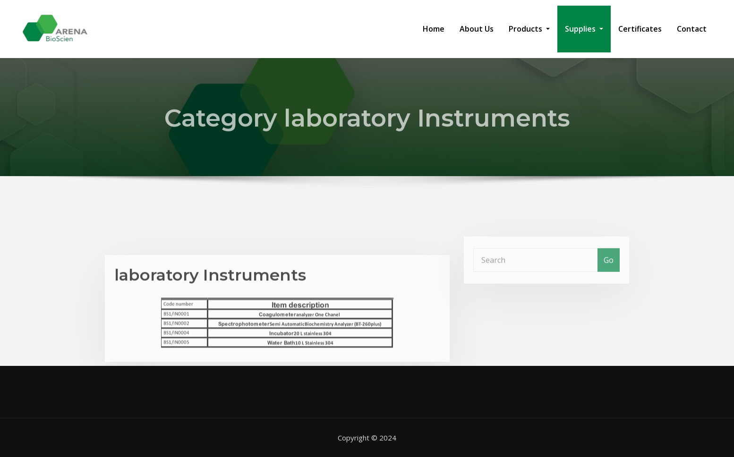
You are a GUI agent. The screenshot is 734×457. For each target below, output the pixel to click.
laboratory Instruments (210, 289)
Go (609, 266)
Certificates (640, 29)
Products (529, 29)
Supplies (584, 29)
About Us (477, 29)
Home (433, 29)
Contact (692, 29)
